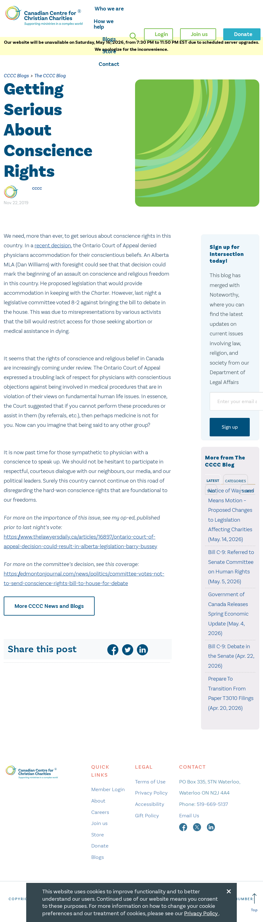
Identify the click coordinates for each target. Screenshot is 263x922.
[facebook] (112, 649)
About (98, 801)
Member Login (108, 789)
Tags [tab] (211, 491)
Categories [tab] (235, 481)
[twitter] (127, 649)
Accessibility (149, 804)
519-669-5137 (212, 804)
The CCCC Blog (50, 76)
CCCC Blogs (16, 76)
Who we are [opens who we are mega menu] (109, 8)
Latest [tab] (213, 481)
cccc (37, 188)
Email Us (189, 815)
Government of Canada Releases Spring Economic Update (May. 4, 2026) (228, 614)
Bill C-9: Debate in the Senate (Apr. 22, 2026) (231, 656)
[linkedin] (142, 649)
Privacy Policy (151, 793)
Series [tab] (248, 491)
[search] (133, 36)
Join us (99, 823)
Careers (100, 812)
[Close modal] (229, 890)
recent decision (53, 245)
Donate (100, 846)
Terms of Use (150, 781)
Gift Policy (147, 815)
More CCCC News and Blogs (49, 606)
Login (161, 34)
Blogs (109, 39)
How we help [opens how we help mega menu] (103, 24)
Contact (109, 64)
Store (109, 51)
